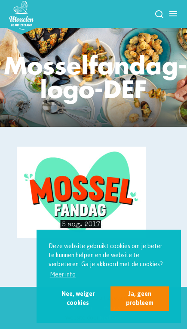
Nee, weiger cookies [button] (78, 298)
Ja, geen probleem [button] (139, 298)
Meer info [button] (63, 274)
